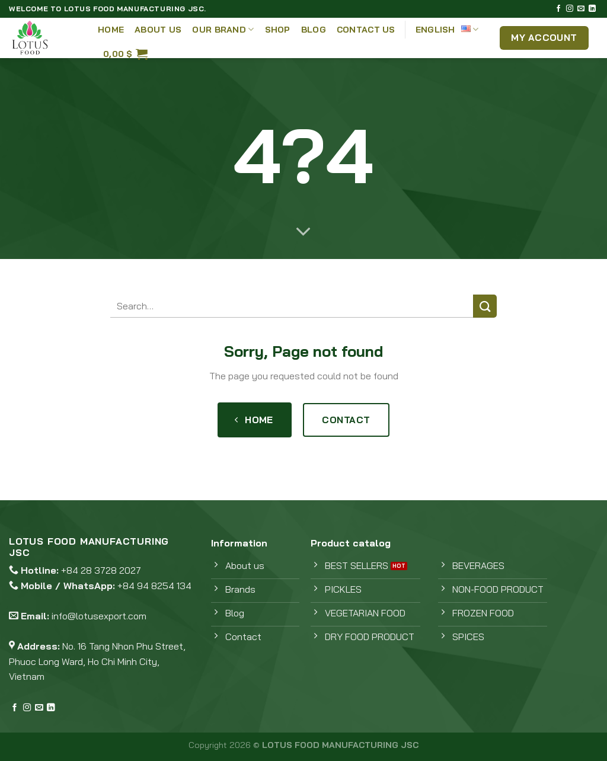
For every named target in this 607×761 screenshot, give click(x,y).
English (447, 29)
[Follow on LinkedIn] (592, 9)
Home (111, 29)
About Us (158, 29)
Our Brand (223, 29)
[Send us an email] (580, 9)
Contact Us (366, 29)
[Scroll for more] (303, 232)
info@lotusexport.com (99, 616)
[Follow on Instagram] (569, 9)
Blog (313, 29)
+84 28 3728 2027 (101, 570)
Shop (277, 29)
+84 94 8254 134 (154, 585)
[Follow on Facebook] (558, 9)
